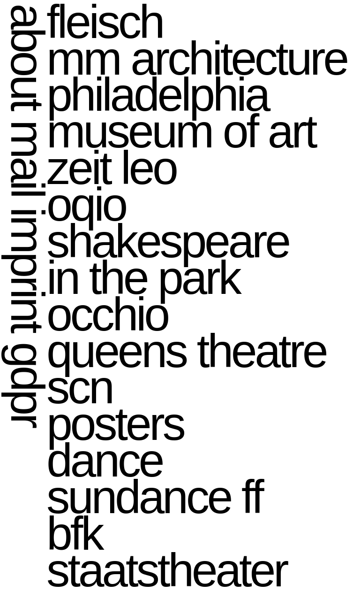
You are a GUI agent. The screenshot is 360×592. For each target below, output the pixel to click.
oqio (86, 204)
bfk (74, 533)
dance (104, 460)
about (27, 56)
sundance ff (154, 497)
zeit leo (111, 168)
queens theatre (186, 351)
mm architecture (196, 58)
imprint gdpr (27, 316)
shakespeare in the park (167, 259)
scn (79, 387)
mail (27, 158)
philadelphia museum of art (180, 113)
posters (114, 424)
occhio (107, 314)
